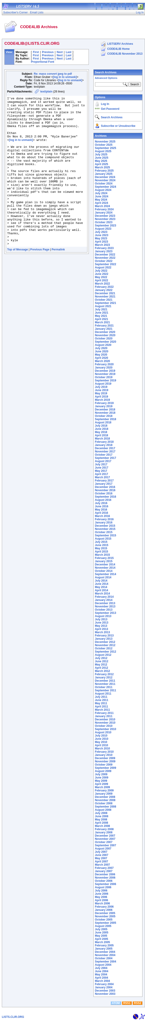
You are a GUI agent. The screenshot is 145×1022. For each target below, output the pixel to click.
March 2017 (102, 477)
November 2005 (105, 916)
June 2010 (101, 738)
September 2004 (105, 961)
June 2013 (101, 622)
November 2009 (105, 761)
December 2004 (105, 952)
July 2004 (101, 968)
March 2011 (102, 709)
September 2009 (105, 767)
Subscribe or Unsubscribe (118, 126)
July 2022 (101, 270)
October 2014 (103, 571)
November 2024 (105, 180)
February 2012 (104, 674)
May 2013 (101, 625)
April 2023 (101, 241)
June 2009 (101, 777)
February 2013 (104, 635)
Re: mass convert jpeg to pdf (53, 73)
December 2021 (105, 293)
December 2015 (105, 525)
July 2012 (101, 658)
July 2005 (101, 929)
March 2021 (102, 322)
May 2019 (101, 393)
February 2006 (104, 906)
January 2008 (103, 832)
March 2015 (102, 554)
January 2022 (103, 290)
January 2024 (103, 212)
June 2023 (101, 235)
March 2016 (102, 516)
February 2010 (104, 751)
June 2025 (101, 157)
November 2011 (105, 684)
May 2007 (101, 858)
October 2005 (103, 919)
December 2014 (105, 564)
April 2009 (101, 784)
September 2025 (105, 148)
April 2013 (101, 629)
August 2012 (103, 655)
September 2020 (105, 341)
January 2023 (103, 251)
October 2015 (103, 532)
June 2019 (101, 390)
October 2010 (103, 726)
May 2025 (101, 161)
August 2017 (103, 461)
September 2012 (105, 651)
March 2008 (102, 826)
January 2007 (103, 871)
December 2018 (105, 409)
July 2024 (101, 193)
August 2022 (103, 267)
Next (60, 52)
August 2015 (103, 538)
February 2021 (104, 325)
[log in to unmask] (65, 77)
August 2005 (103, 926)
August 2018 (103, 422)
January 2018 (103, 445)
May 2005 (101, 935)
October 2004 (103, 958)
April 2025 (101, 164)
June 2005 (101, 932)
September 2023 (105, 225)
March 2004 (102, 981)
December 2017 (105, 448)
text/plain (46, 91)
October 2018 (103, 416)
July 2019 (101, 387)
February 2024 (104, 209)
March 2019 (102, 399)
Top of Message (17, 279)
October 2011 (103, 687)
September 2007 (105, 845)
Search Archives (106, 72)
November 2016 (105, 490)
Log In (105, 104)
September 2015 (105, 535)
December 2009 (105, 758)
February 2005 (104, 945)
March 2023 (102, 245)
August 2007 (103, 848)
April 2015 (101, 551)
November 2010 (105, 722)
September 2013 (105, 613)
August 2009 (103, 771)
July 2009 (101, 774)
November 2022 (105, 257)
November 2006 (105, 877)
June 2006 (101, 893)
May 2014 (101, 587)
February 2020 (104, 364)
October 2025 (103, 144)
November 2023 (105, 219)
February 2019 (104, 403)
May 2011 (101, 703)
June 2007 (101, 855)
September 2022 (105, 264)
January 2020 (103, 367)
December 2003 (105, 990)
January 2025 (103, 173)
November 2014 (105, 567)
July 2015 (101, 542)
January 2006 (103, 910)
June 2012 (101, 661)
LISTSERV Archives (120, 43)
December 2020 (105, 332)
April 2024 (101, 203)
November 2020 (105, 335)
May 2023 (101, 238)
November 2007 (105, 839)
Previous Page (39, 279)
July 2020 (101, 348)
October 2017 (103, 454)
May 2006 (101, 897)
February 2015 (104, 558)
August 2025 (103, 151)
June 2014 (101, 583)
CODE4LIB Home (118, 49)
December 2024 (105, 177)
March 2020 (102, 361)
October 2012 (103, 648)
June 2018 (101, 429)
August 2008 (103, 809)
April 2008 (101, 822)
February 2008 (104, 829)
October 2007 (103, 842)
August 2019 (103, 383)
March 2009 (102, 787)
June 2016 (101, 506)
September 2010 (105, 729)
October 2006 (103, 880)
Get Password (110, 108)
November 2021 (105, 296)
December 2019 (105, 370)
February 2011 (104, 713)
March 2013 (102, 632)
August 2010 (103, 732)
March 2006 (102, 903)
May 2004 (101, 974)
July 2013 (101, 619)
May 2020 (101, 354)
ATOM (116, 1003)
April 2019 (101, 396)
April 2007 (101, 861)
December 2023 (105, 215)
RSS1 (126, 1003)
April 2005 (101, 939)
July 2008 (101, 813)
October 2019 (103, 377)
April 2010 (101, 745)
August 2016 (103, 500)
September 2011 (105, 690)
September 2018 (105, 419)
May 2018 (101, 432)
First (36, 52)
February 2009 (104, 790)
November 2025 (105, 141)
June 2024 (101, 196)
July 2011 (101, 696)
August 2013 (103, 616)
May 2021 (101, 316)
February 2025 (104, 170)
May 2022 (101, 277)
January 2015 (103, 561)
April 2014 (101, 590)
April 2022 (101, 280)
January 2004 (103, 987)
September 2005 (105, 922)
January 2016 (103, 522)
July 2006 (101, 890)
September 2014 (105, 574)
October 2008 (103, 803)
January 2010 (103, 755)
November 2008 (105, 800)
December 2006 (105, 874)
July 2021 (101, 309)
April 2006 (101, 900)
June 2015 (101, 545)
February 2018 (104, 441)
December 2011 (105, 680)
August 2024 (103, 190)
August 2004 (103, 964)
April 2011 (101, 706)
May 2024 (101, 199)
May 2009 (101, 780)
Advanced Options (106, 78)
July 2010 (101, 735)
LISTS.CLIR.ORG (13, 1017)
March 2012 (102, 671)
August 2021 (103, 306)
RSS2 (137, 1003)
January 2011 (103, 716)
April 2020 (101, 357)
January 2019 (103, 406)
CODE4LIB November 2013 (124, 53)
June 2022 (101, 274)
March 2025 (102, 167)
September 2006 (105, 884)
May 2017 (101, 470)
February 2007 (104, 868)
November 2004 (105, 955)
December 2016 (105, 487)
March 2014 (102, 593)
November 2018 (105, 412)
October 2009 (103, 764)
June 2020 (101, 351)
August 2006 (103, 887)
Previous (48, 52)
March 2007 (102, 864)
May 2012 (101, 664)
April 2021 (101, 319)
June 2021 (101, 312)
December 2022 (105, 254)
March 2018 (102, 438)
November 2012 (105, 645)
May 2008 (101, 819)
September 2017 (105, 458)
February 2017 (104, 480)
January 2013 (103, 638)
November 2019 (105, 374)
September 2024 (105, 186)
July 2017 (101, 464)
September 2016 (105, 496)
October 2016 (103, 493)
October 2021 (103, 299)
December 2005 (105, 913)
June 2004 (101, 971)
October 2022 (103, 261)
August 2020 (103, 345)
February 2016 (104, 519)
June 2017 (101, 467)
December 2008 (105, 797)
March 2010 (102, 748)
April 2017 (101, 474)
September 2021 (105, 303)
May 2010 (101, 742)
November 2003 (105, 993)
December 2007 (105, 835)
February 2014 (104, 596)
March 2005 (102, 942)
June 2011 (101, 700)
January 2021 (103, 328)
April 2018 (101, 435)
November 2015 (105, 529)
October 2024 (103, 183)
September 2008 (105, 806)
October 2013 (103, 609)
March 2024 (102, 206)
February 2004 (104, 984)
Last (68, 52)
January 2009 (103, 793)
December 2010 (105, 719)
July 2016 (101, 503)
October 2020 (103, 338)
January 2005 (103, 948)
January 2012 (103, 677)
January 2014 (103, 600)
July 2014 (101, 580)
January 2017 (103, 483)
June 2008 (101, 816)
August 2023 (103, 228)
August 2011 (103, 693)
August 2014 (103, 577)
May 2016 (101, 509)
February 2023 (104, 248)
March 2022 (102, 283)
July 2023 (101, 232)
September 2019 (105, 380)
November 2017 (105, 451)
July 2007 (101, 851)
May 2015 (101, 548)
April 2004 (101, 977)
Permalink (58, 279)
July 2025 (101, 154)
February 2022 (104, 286)
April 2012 (101, 667)
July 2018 (101, 425)
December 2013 (105, 603)
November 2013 (105, 606)
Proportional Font (42, 61)
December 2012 (105, 642)
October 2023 (103, 222)
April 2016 (101, 512)
